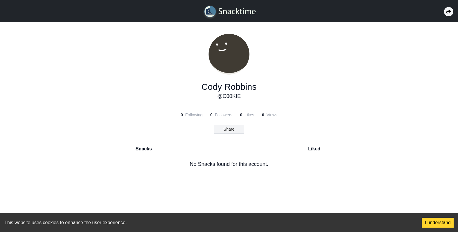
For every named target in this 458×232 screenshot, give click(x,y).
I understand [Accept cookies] (438, 222)
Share (228, 129)
